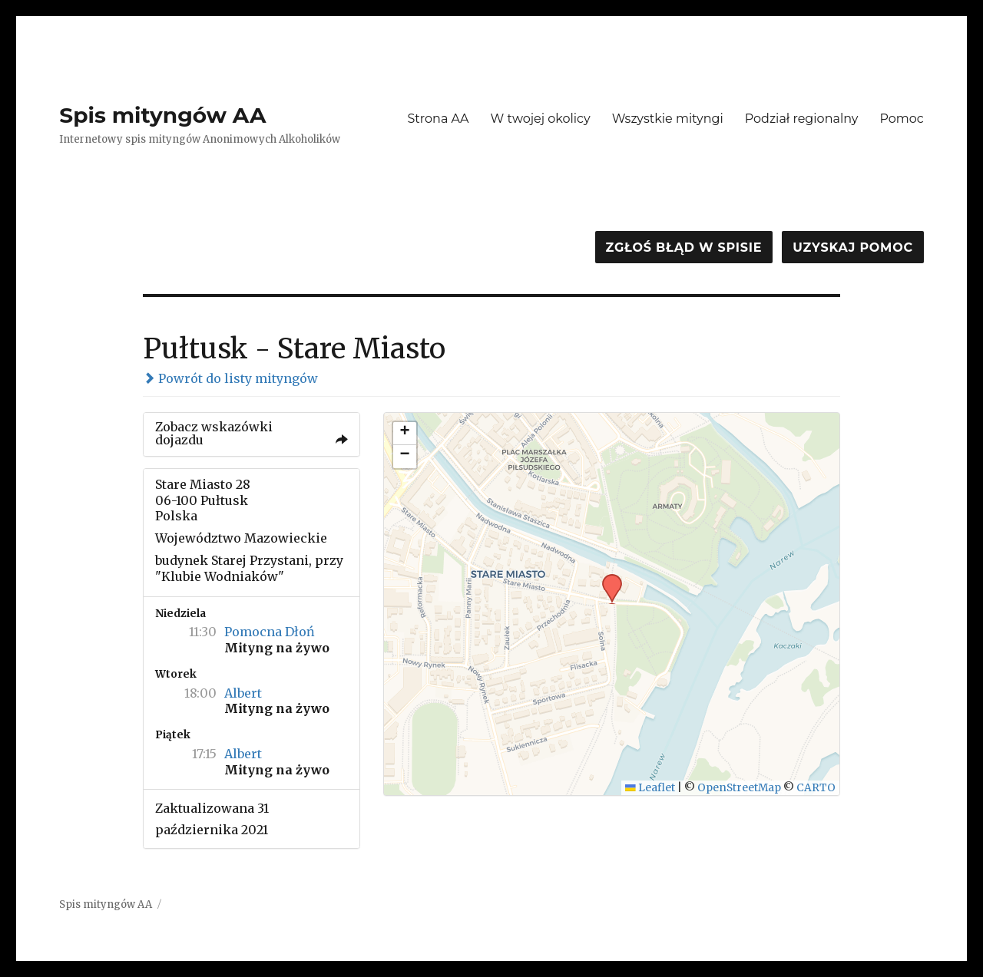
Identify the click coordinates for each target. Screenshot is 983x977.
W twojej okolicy (541, 118)
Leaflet (650, 787)
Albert (243, 693)
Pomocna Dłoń (269, 631)
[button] (606, 578)
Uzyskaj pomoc (852, 247)
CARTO (816, 787)
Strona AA (437, 118)
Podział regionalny (802, 118)
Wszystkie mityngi (667, 118)
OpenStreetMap (739, 787)
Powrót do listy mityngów (230, 378)
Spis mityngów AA (162, 115)
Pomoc (901, 118)
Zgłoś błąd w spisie (684, 247)
